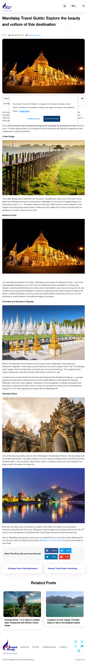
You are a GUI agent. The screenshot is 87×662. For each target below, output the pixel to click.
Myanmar (38, 35)
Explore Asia (24, 647)
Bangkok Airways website (52, 540)
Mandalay (31, 35)
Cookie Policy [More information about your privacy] (24, 111)
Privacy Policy (80, 659)
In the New (35, 647)
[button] (64, 6)
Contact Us (63, 647)
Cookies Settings (34, 118)
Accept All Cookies (52, 118)
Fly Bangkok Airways (49, 647)
